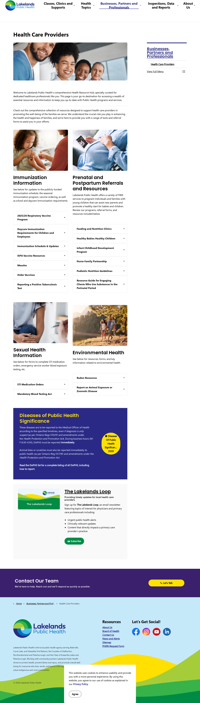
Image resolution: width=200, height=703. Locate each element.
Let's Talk (166, 583)
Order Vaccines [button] (26, 275)
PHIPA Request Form (113, 646)
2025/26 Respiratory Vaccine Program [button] (34, 217)
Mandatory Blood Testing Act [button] (34, 394)
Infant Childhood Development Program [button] (95, 249)
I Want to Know (174, 5)
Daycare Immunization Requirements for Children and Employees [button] (35, 232)
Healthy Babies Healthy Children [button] (96, 238)
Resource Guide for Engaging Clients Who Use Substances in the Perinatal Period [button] (97, 284)
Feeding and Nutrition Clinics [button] (94, 228)
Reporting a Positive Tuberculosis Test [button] (37, 286)
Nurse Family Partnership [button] (92, 261)
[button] (163, 71)
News (80, 5)
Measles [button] (22, 265)
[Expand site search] (193, 5)
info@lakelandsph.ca (146, 5)
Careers (105, 5)
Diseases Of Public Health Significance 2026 (111, 443)
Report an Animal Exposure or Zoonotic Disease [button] (94, 389)
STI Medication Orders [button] (30, 384)
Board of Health (110, 631)
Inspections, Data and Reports (162, 16)
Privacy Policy (80, 684)
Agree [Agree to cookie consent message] (75, 694)
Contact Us (92, 5)
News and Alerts (111, 638)
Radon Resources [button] (87, 378)
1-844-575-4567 (121, 5)
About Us (188, 16)
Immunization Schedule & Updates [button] (38, 246)
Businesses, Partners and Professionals (121, 16)
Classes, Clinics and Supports (62, 16)
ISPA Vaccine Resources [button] (31, 255)
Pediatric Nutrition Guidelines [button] (94, 271)
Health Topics (89, 16)
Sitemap (106, 642)
